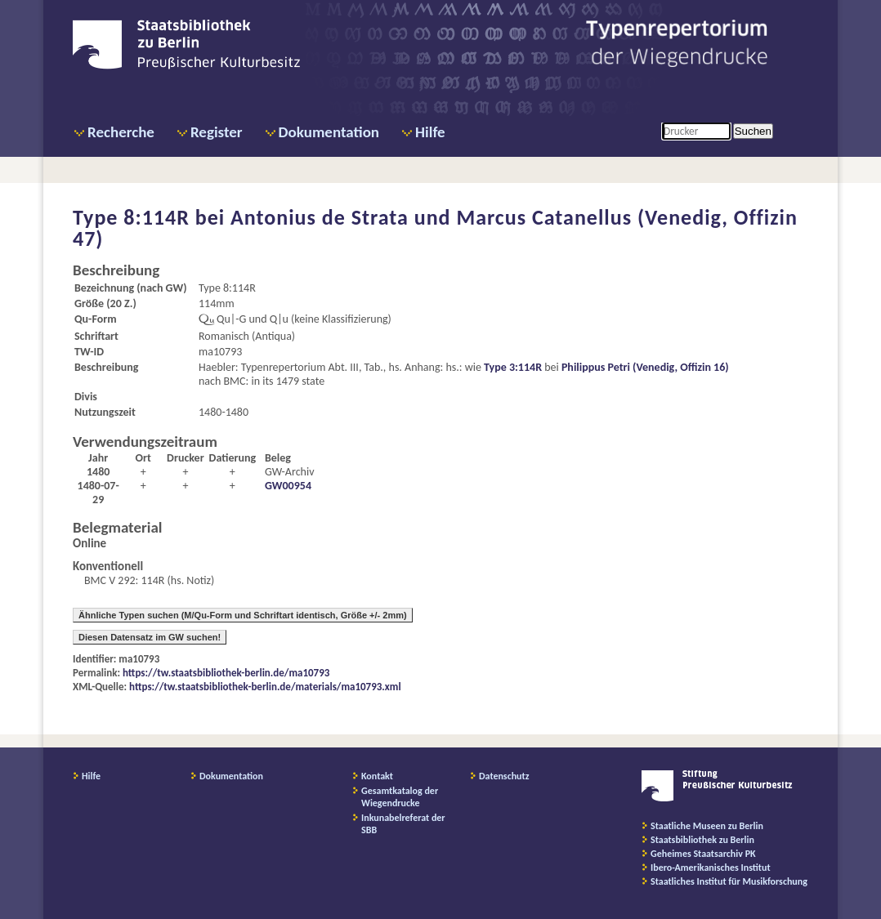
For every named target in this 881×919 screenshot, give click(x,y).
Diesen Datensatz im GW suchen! (149, 637)
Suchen (753, 131)
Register (216, 132)
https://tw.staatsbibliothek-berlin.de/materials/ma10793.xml (265, 686)
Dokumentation (329, 132)
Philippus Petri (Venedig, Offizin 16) (645, 367)
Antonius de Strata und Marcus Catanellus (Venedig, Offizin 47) (435, 228)
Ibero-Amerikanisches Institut (711, 867)
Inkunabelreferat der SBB (403, 824)
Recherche (120, 132)
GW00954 (288, 486)
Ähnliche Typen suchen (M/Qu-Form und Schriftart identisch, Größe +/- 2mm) (242, 615)
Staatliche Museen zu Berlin (707, 826)
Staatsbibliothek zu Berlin (702, 839)
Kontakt (377, 776)
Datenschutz (504, 776)
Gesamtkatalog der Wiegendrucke (399, 797)
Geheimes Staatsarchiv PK (703, 853)
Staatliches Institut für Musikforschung (729, 881)
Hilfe (430, 132)
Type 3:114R (513, 367)
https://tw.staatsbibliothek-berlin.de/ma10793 (226, 673)
